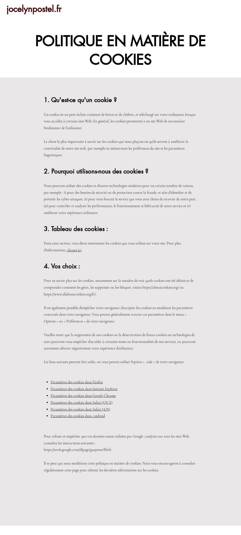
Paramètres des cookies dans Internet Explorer (84, 389)
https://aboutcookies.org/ (160, 287)
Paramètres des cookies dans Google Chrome (83, 395)
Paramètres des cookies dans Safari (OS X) (81, 402)
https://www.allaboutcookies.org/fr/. (70, 294)
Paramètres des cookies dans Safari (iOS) (80, 409)
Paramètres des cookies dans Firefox (77, 382)
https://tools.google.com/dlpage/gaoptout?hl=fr (78, 449)
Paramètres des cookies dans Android (78, 416)
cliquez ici (74, 250)
